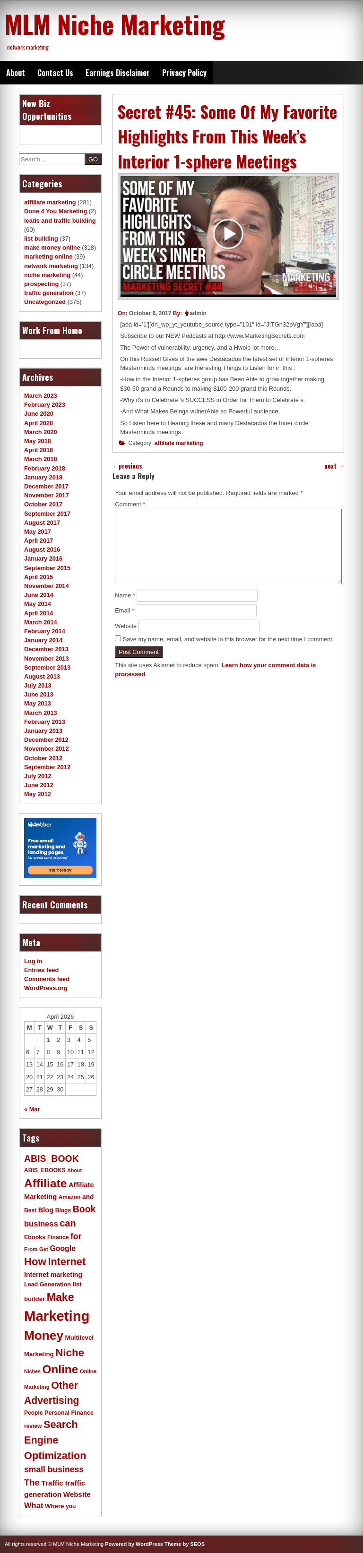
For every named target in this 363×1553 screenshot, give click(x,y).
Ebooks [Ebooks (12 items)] (34, 1237)
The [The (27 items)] (32, 1482)
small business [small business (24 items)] (54, 1469)
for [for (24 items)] (75, 1236)
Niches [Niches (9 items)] (32, 1371)
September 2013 (47, 667)
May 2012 (37, 793)
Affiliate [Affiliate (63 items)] (45, 1183)
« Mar (32, 1109)
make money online (52, 247)
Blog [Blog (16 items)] (46, 1210)
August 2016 (42, 549)
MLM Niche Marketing (115, 23)
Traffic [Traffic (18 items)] (52, 1483)
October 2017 (43, 504)
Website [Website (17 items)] (77, 1494)
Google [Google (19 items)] (63, 1248)
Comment (130, 504)
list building (41, 238)
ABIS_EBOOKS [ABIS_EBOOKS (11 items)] (45, 1170)
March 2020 (40, 432)
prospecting (41, 283)
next (334, 466)
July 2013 (38, 685)
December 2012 (46, 739)
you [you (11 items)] (71, 1506)
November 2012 (46, 748)
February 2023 (44, 404)
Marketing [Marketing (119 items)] (57, 1316)
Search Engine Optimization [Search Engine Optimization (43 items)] (55, 1440)
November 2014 (46, 585)
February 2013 (44, 721)
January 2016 (43, 558)
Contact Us (55, 72)
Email (124, 610)
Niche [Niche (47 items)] (69, 1353)
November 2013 (46, 658)
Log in (33, 961)
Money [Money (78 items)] (43, 1335)
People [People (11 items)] (33, 1413)
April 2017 (38, 540)
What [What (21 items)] (33, 1505)
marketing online (48, 256)
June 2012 (38, 785)
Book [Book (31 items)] (84, 1209)
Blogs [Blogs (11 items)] (63, 1210)
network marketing (51, 265)
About (15, 72)
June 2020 (38, 413)
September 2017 (47, 513)
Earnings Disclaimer (118, 72)
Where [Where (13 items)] (54, 1506)
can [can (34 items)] (68, 1223)
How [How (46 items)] (35, 1262)
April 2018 (38, 449)
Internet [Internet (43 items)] (67, 1262)
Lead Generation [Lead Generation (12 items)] (47, 1284)
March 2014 (40, 622)
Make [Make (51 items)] (60, 1297)
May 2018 (37, 441)
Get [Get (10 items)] (43, 1249)
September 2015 (47, 567)
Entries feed (41, 970)
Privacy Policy (184, 72)
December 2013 (46, 649)
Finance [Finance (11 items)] (58, 1237)
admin (198, 313)
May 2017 (37, 531)
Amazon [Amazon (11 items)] (70, 1197)
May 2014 (37, 603)
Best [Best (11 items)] (30, 1210)
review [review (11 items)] (33, 1426)
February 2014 (44, 631)
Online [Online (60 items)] (60, 1369)
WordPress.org (46, 987)
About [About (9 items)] (74, 1170)
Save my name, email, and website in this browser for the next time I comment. (228, 639)
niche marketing (47, 274)
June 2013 (38, 694)
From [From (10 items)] (30, 1249)
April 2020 (38, 423)
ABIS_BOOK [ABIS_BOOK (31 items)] (51, 1158)
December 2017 (46, 486)
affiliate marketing (179, 443)
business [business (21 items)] (41, 1223)
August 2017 (42, 522)
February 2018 (44, 468)
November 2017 (46, 495)
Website (126, 626)
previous (127, 466)
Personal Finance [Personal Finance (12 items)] (69, 1413)
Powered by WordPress (134, 1544)
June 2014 (38, 594)
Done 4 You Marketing (55, 211)
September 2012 (47, 767)
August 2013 (42, 676)
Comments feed (46, 978)
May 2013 (37, 703)
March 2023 (40, 395)
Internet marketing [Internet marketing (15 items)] (53, 1274)
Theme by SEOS (184, 1544)
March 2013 (40, 712)
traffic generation (49, 292)
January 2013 (43, 730)
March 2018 (40, 458)
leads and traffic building (59, 220)
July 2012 (38, 776)
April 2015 (38, 576)
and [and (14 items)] (88, 1196)
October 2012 (43, 758)
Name (125, 595)
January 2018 (43, 477)
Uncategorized (45, 301)
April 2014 (38, 613)
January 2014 (43, 640)
